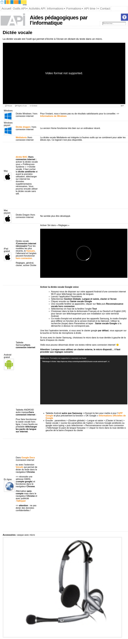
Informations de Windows (53, 116)
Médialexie (21, 137)
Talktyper (21, 501)
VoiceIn (19, 467)
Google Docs (28, 457)
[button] (124, 17)
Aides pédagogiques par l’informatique (59, 20)
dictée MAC (22, 157)
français (30, 251)
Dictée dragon (23, 127)
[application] (83, 379)
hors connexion (24, 258)
